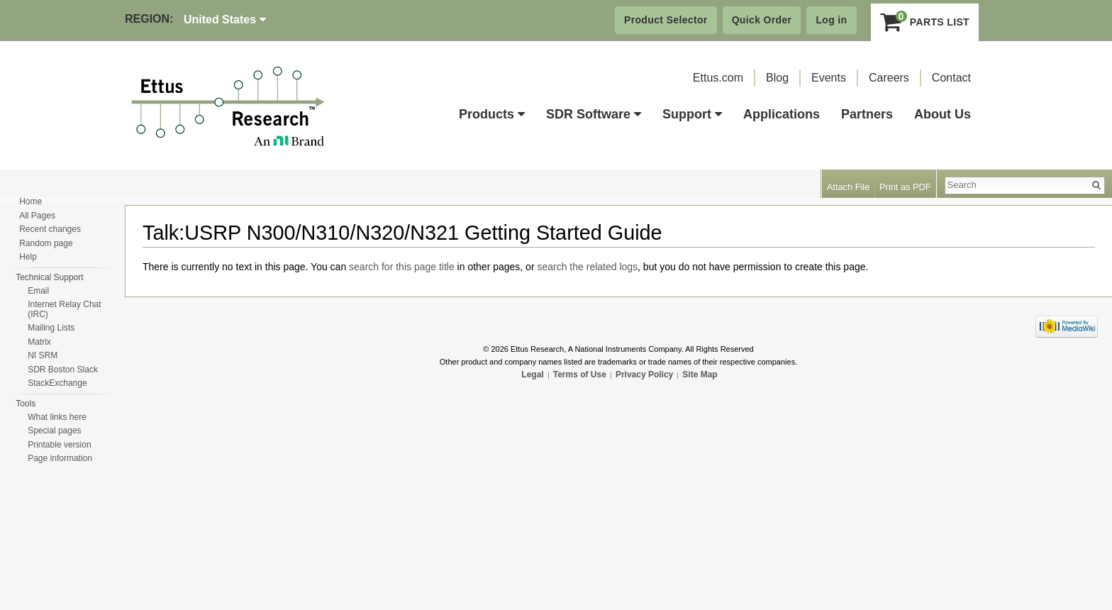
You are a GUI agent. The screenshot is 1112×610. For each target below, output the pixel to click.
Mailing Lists (51, 328)
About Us (942, 114)
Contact (951, 78)
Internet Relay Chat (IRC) (64, 309)
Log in (831, 20)
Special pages (54, 431)
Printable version (59, 445)
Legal (532, 374)
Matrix (39, 342)
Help (28, 257)
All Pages (37, 216)
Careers (889, 78)
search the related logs (587, 266)
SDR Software (593, 114)
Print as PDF (905, 187)
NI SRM (42, 355)
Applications (781, 114)
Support (692, 114)
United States (225, 19)
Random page (45, 243)
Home (30, 201)
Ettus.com (718, 78)
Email (38, 291)
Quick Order (762, 20)
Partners (867, 114)
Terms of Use (579, 374)
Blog (777, 78)
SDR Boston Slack (63, 370)
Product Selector (666, 20)
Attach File (848, 187)
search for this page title (402, 266)
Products (492, 114)
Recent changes (50, 229)
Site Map (699, 374)
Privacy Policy (644, 374)
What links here (57, 417)
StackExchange (57, 383)
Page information (60, 458)
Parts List (925, 22)
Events (828, 78)
